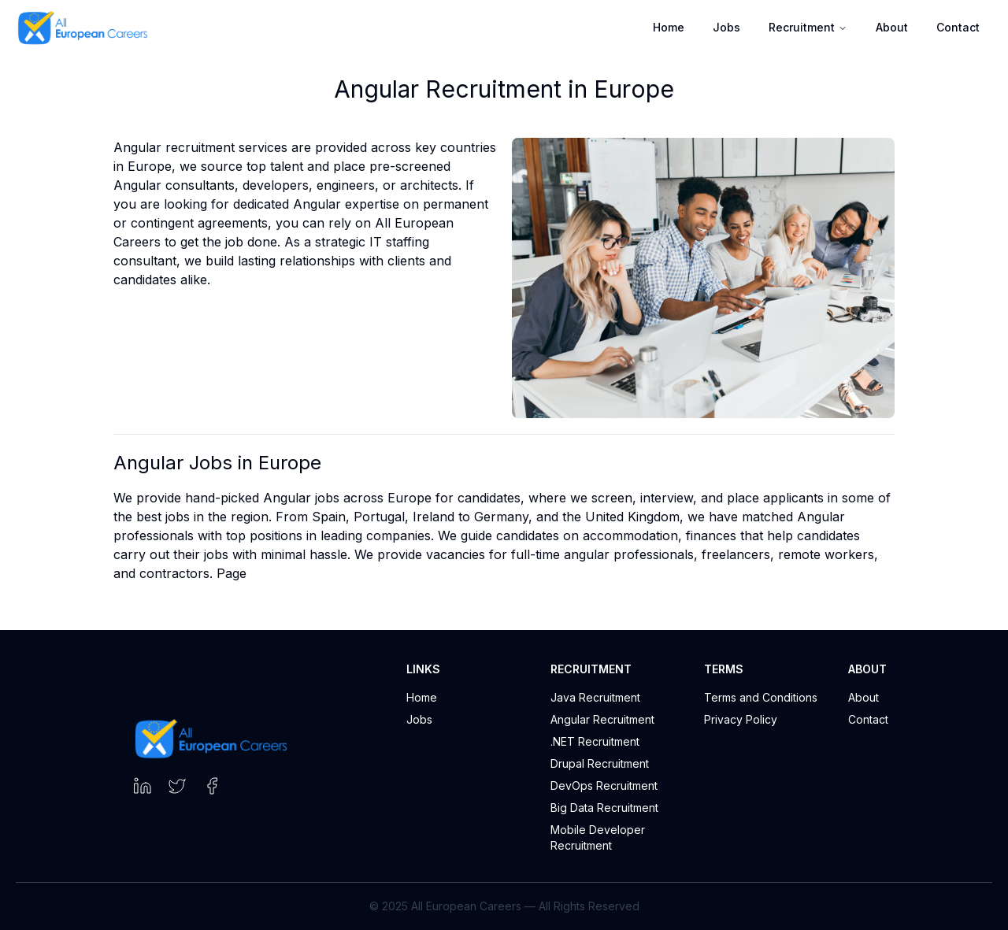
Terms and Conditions (760, 697)
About (892, 27)
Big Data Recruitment (604, 807)
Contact (958, 27)
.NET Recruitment (594, 741)
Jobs (726, 27)
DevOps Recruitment (604, 785)
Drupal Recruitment (599, 763)
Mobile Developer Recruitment (597, 837)
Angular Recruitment (602, 719)
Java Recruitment (595, 697)
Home (668, 27)
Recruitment (808, 27)
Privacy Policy (740, 719)
